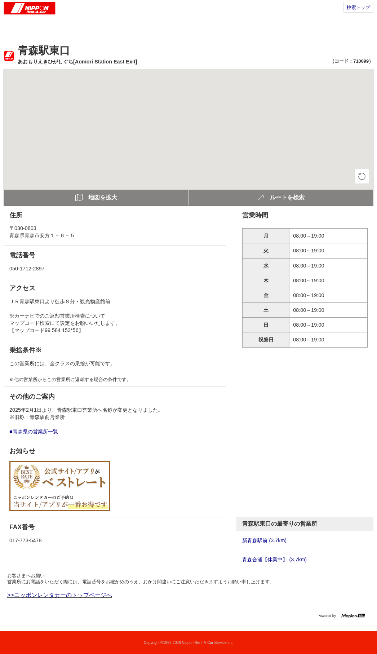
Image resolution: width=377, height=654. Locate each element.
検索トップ (358, 7)
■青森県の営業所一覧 (33, 431)
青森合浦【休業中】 (274, 559)
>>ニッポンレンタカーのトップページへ (59, 595)
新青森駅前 (264, 540)
